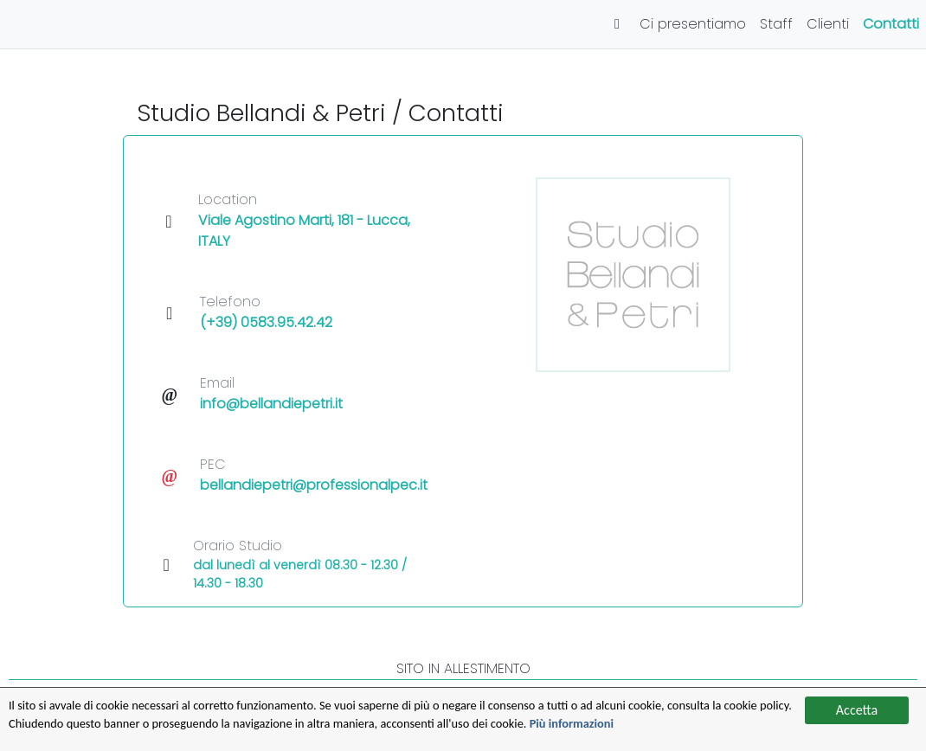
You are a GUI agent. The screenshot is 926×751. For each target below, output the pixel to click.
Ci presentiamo (693, 24)
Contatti (891, 24)
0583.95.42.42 (286, 322)
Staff (776, 24)
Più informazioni (727, 723)
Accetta (857, 705)
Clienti (828, 24)
